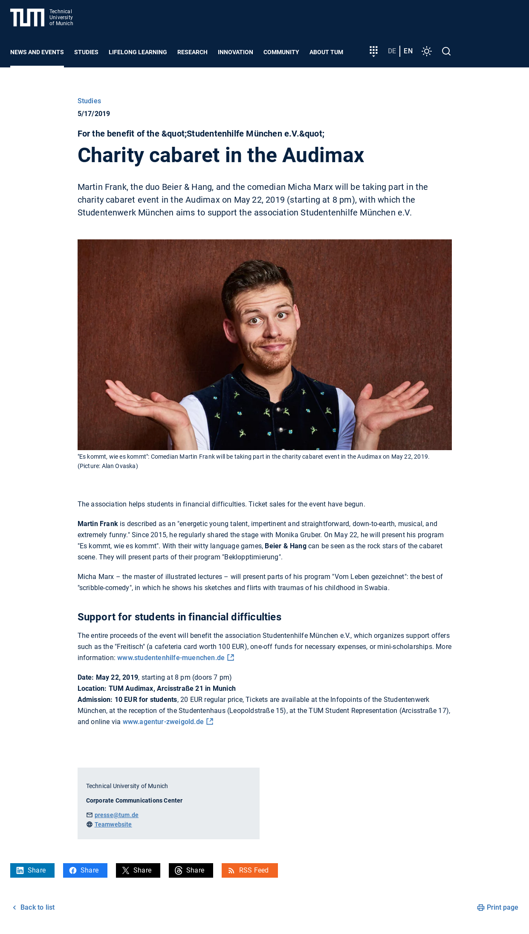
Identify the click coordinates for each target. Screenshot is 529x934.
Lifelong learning (138, 52)
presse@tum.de (117, 815)
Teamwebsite (113, 824)
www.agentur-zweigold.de (163, 722)
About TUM (326, 52)
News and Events (37, 52)
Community (281, 52)
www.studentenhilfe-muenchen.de (171, 658)
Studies (86, 52)
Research (192, 52)
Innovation (235, 52)
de (392, 51)
